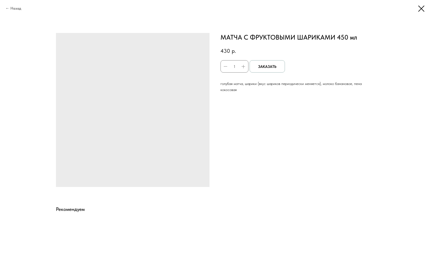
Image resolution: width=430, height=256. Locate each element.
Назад (15, 8)
